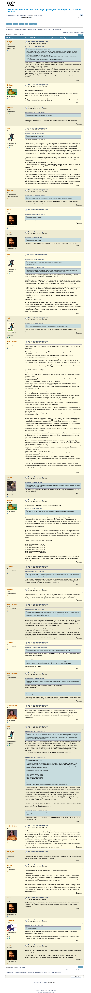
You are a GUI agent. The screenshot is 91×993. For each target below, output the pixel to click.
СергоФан (10, 920)
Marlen (9, 865)
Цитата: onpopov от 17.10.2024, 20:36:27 (35, 195)
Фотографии (64, 9)
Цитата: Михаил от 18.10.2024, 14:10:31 (34, 609)
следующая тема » (79, 32)
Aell (8, 128)
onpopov (10, 107)
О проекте (13, 9)
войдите (29, 15)
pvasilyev (10, 852)
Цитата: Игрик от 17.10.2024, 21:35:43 (34, 925)
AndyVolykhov (12, 705)
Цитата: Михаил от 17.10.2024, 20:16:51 (34, 46)
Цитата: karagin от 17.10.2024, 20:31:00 (34, 571)
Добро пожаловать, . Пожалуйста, (16, 15)
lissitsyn (10, 85)
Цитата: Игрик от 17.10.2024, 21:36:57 (34, 323)
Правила (23, 9)
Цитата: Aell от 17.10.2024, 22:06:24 (33, 508)
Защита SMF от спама (40, 982)
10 (17, 34)
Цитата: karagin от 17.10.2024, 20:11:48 (34, 267)
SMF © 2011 (45, 990)
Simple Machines (52, 990)
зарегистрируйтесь (38, 15)
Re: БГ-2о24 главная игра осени (38, 41)
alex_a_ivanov (12, 341)
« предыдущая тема (68, 32)
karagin (9, 42)
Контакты (76, 9)
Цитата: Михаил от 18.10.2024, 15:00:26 (34, 678)
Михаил (10, 566)
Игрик (9, 209)
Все (20, 34)
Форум (11, 11)
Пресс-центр (51, 9)
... (13, 34)
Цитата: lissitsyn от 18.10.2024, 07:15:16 (35, 731)
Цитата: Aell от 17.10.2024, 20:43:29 (33, 237)
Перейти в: (68, 976)
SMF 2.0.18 (39, 990)
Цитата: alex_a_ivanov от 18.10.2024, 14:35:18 (36, 647)
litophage (10, 190)
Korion (9, 477)
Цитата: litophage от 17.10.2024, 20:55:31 (35, 214)
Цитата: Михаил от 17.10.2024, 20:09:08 (34, 259)
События (33, 9)
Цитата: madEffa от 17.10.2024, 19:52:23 (35, 112)
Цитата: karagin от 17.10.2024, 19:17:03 (34, 133)
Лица (41, 9)
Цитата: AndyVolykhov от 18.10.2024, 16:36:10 (36, 810)
